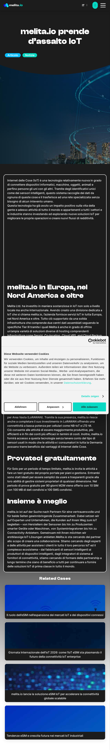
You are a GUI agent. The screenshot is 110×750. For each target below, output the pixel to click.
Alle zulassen (89, 406)
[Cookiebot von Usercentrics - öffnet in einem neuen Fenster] (91, 341)
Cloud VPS (69, 335)
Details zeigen (90, 396)
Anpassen (55, 406)
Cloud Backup (92, 335)
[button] (87, 5)
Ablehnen (20, 406)
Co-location (52, 335)
